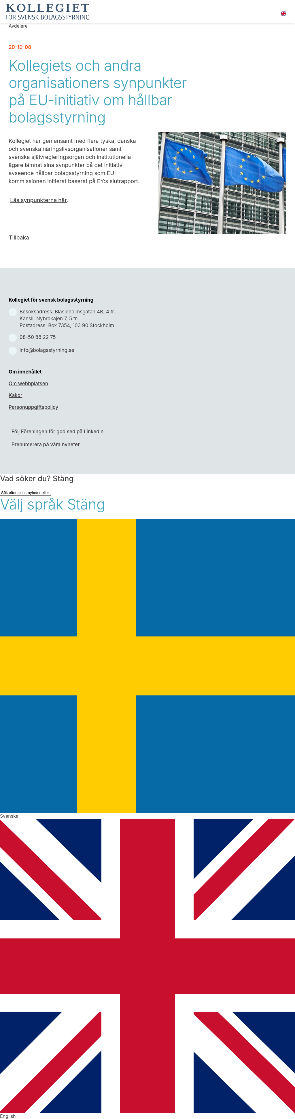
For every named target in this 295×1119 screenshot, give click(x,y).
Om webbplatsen (28, 383)
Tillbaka (19, 237)
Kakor (15, 395)
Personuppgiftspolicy (33, 407)
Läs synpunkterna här (38, 200)
